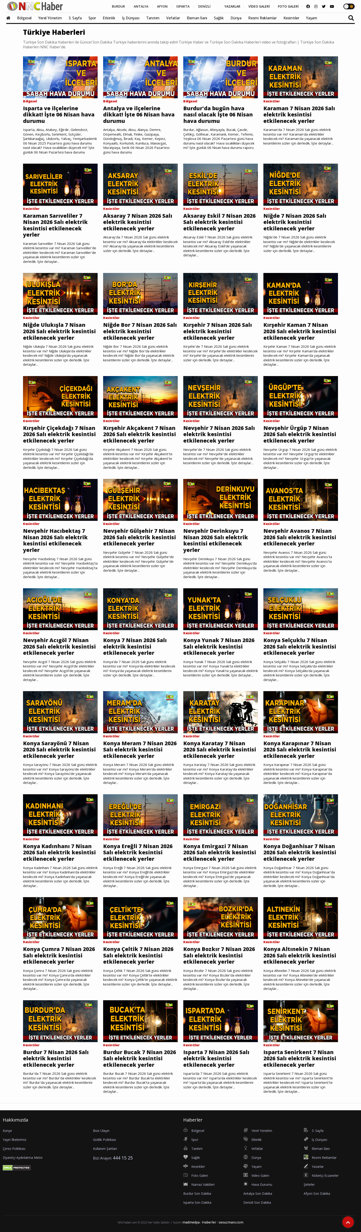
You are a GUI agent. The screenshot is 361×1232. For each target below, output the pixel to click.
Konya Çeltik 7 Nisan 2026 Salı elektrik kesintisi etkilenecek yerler (138, 955)
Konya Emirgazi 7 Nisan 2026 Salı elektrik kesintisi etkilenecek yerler (219, 852)
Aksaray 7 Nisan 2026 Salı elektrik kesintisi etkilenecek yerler (137, 222)
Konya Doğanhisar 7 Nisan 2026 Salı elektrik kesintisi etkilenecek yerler (299, 852)
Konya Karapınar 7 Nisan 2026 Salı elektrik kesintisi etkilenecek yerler (299, 749)
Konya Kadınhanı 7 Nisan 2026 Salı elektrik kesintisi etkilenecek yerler (59, 852)
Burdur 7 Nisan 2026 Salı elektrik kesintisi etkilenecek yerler (56, 1058)
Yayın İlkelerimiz (14, 1139)
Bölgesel (24, 17)
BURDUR (118, 6)
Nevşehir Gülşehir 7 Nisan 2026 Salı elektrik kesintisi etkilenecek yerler (139, 537)
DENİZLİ (204, 6)
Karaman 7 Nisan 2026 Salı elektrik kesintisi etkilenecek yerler (299, 114)
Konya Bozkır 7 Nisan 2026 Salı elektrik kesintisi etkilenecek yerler (219, 955)
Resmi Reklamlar (262, 17)
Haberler (209, 1222)
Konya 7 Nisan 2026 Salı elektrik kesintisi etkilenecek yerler (135, 646)
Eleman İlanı (197, 17)
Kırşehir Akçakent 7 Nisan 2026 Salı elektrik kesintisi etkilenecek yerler (139, 434)
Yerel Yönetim (50, 17)
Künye (7, 1130)
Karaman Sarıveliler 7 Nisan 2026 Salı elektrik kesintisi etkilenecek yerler (55, 225)
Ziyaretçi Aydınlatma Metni (22, 1157)
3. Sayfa (75, 17)
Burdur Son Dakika (197, 1193)
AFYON (162, 6)
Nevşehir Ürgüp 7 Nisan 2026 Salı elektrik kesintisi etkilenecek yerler (299, 434)
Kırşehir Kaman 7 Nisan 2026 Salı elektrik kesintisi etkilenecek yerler (299, 331)
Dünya (236, 17)
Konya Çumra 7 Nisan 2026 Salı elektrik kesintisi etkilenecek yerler (59, 955)
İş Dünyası (131, 17)
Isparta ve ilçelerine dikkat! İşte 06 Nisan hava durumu (58, 114)
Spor (92, 17)
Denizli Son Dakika (257, 1202)
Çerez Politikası (14, 1148)
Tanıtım (153, 17)
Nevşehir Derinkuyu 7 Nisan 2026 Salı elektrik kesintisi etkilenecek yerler (215, 540)
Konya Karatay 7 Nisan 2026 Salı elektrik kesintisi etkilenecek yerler (219, 749)
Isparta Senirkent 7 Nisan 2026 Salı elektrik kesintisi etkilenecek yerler (299, 1058)
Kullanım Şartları (105, 1148)
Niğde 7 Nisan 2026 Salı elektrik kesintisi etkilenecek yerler (294, 222)
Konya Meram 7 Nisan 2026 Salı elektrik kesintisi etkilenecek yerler (140, 749)
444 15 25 (123, 1158)
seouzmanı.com (231, 1222)
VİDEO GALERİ (259, 6)
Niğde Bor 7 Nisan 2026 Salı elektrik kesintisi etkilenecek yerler (140, 331)
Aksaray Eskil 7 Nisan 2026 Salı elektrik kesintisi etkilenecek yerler (219, 222)
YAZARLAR (232, 6)
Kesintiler (291, 17)
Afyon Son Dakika (317, 1193)
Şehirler (309, 1184)
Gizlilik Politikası (104, 1139)
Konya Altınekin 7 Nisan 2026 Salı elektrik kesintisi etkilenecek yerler (299, 955)
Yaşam (311, 17)
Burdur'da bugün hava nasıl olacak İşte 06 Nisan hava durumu (218, 114)
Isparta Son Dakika (197, 1202)
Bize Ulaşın (101, 1130)
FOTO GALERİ (288, 6)
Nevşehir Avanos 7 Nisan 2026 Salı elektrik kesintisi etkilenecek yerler (299, 537)
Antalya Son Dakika (257, 1193)
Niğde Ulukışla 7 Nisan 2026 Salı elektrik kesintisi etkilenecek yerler (59, 331)
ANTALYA (141, 6)
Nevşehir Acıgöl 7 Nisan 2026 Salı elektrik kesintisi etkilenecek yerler (59, 646)
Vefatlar (173, 17)
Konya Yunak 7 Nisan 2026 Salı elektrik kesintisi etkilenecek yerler (218, 646)
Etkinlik (109, 17)
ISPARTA (182, 6)
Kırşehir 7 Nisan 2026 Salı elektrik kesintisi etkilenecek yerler (217, 331)
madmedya (191, 1222)
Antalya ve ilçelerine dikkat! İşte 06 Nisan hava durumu (139, 114)
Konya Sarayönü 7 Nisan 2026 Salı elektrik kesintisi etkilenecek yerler (59, 749)
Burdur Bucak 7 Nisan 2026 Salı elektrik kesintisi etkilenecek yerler (139, 1058)
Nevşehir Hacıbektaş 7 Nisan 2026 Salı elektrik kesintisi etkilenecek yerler (55, 540)
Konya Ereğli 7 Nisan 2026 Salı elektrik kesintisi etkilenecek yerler (137, 852)
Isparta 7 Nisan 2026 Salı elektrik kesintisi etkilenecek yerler (216, 1058)
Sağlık (219, 17)
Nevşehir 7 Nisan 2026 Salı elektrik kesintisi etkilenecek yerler (219, 434)
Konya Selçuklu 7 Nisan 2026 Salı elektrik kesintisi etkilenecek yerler (299, 646)
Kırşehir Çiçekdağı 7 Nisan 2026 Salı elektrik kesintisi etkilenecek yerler (59, 434)
